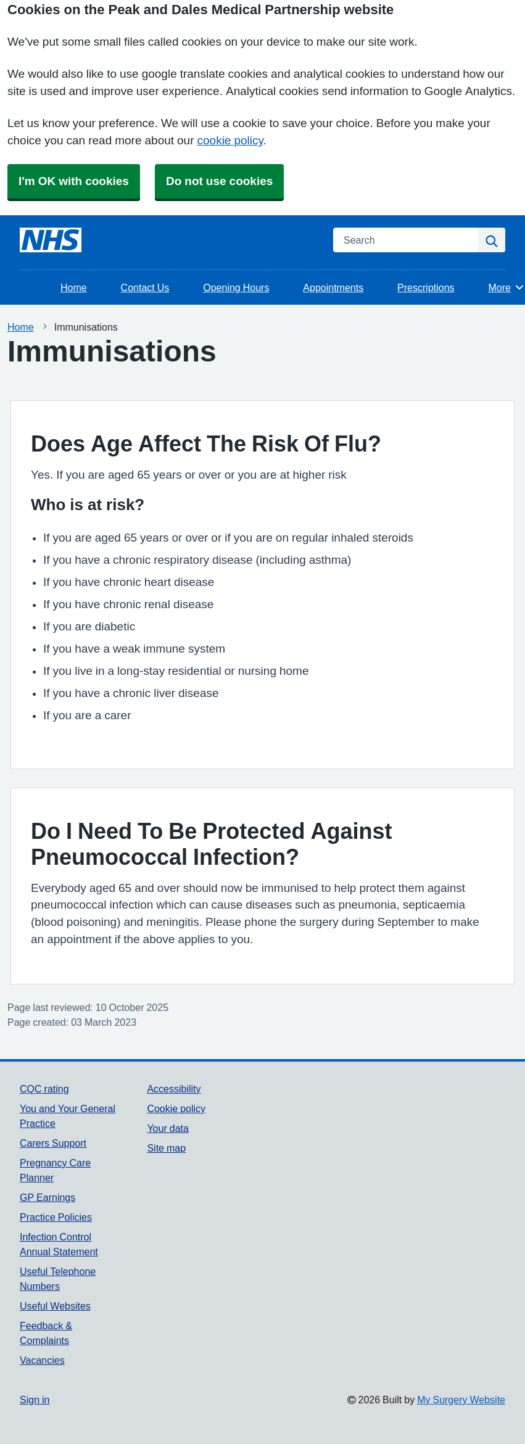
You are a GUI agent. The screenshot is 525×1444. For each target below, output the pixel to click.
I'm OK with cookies (74, 181)
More (507, 287)
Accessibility (173, 1089)
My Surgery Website (461, 1400)
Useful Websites (55, 1306)
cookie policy (230, 140)
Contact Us (145, 287)
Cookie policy (176, 1108)
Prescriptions (425, 287)
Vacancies (42, 1360)
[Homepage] (50, 240)
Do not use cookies (219, 181)
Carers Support (53, 1143)
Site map (166, 1148)
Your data (167, 1128)
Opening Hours (236, 287)
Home (73, 287)
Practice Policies (56, 1217)
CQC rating (44, 1089)
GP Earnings (47, 1197)
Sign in (34, 1400)
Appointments (333, 287)
